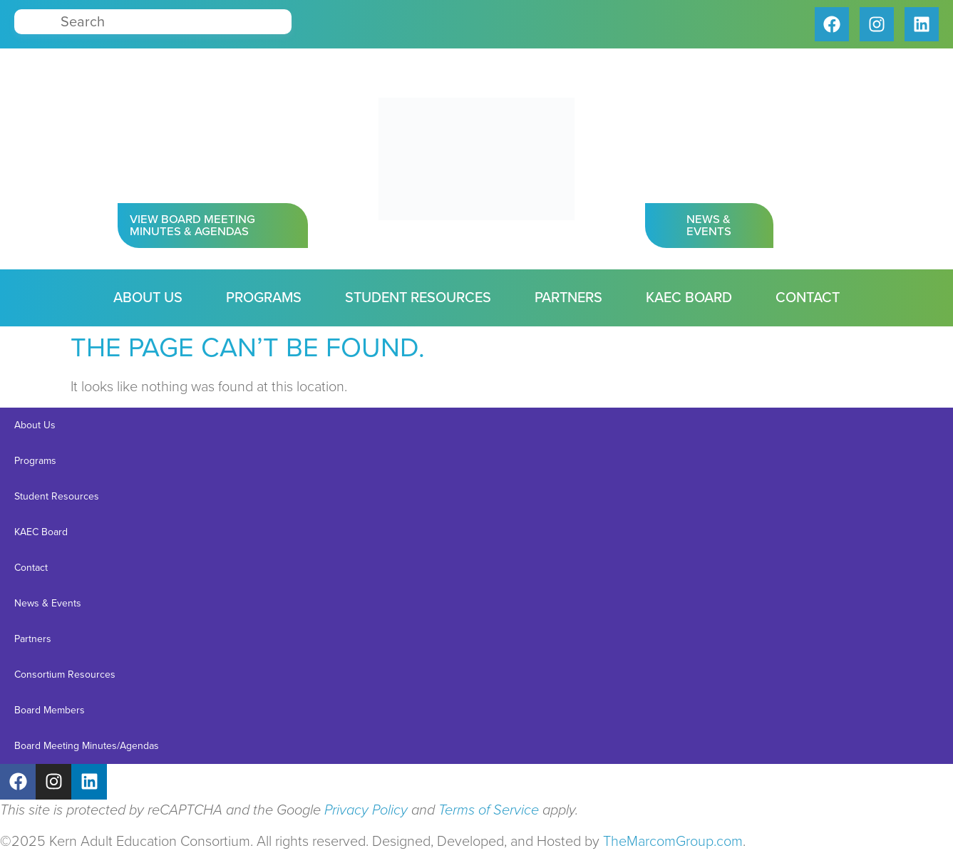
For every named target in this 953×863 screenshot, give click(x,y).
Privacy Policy (366, 810)
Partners (568, 297)
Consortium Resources (64, 674)
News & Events (47, 603)
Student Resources (418, 297)
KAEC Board (689, 297)
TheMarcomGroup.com (673, 841)
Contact (808, 297)
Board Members (49, 710)
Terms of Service (488, 810)
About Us (147, 297)
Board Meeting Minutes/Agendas (86, 746)
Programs (264, 297)
